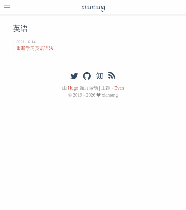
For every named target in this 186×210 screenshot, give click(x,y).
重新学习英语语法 (34, 48)
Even (119, 87)
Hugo (73, 87)
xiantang (93, 7)
